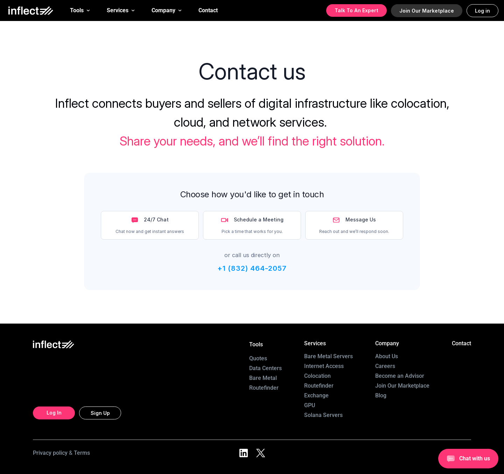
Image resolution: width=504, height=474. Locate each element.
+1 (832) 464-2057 (252, 268)
